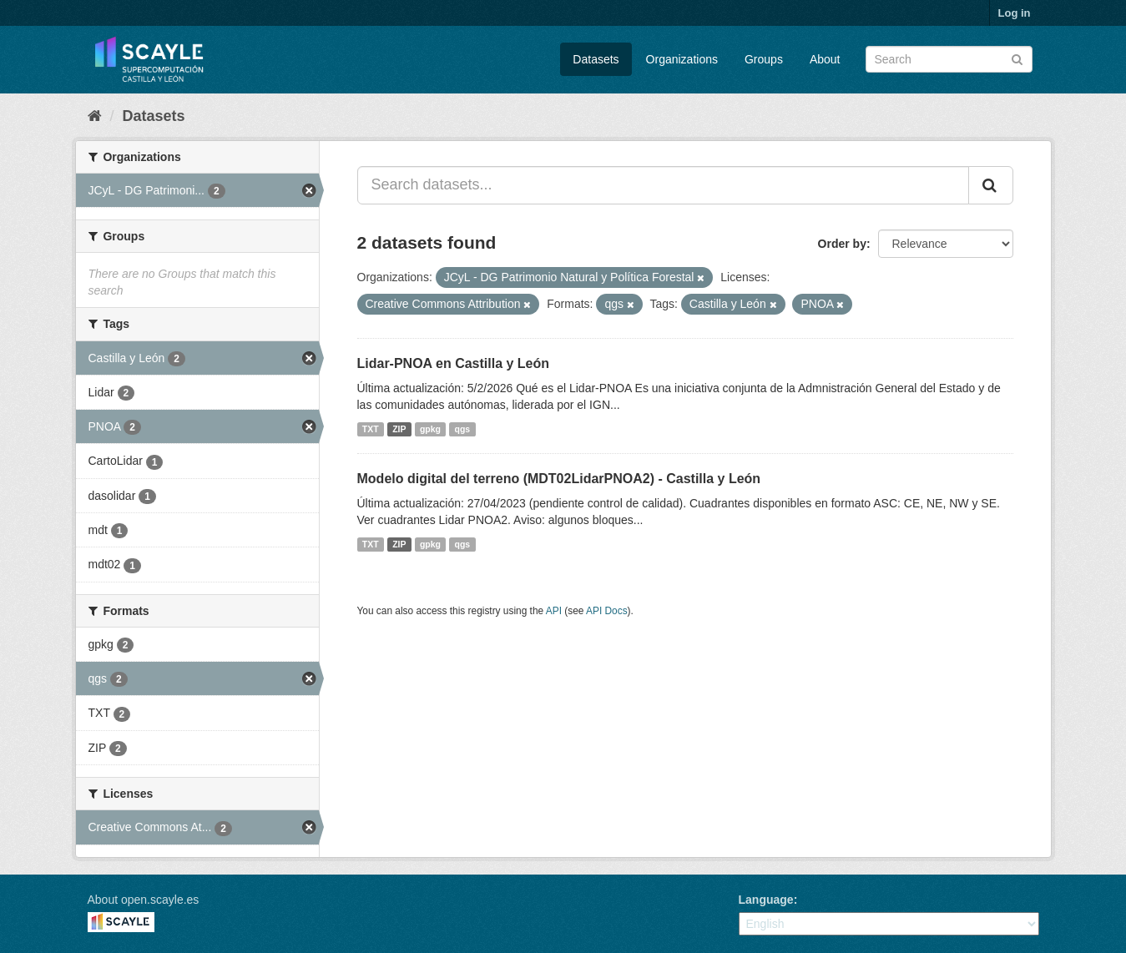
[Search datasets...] (663, 185)
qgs (463, 429)
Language (766, 899)
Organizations (682, 59)
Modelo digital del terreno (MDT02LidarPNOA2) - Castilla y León (559, 478)
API (554, 611)
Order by (842, 243)
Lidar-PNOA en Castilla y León (453, 363)
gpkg (430, 429)
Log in (1014, 13)
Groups (764, 59)
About (825, 59)
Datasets (596, 59)
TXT (370, 429)
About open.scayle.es (143, 899)
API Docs (607, 611)
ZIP (399, 429)
